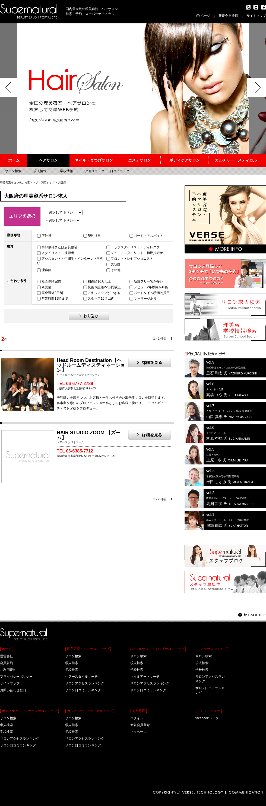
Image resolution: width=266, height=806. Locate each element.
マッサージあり (145, 298)
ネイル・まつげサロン (94, 160)
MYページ (202, 16)
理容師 (46, 270)
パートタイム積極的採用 (152, 293)
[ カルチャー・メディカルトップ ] (89, 711)
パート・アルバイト (148, 236)
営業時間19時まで (55, 298)
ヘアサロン (48, 160)
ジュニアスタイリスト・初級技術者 (137, 253)
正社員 (46, 236)
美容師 (116, 264)
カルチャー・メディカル (236, 160)
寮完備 (46, 287)
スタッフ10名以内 (101, 298)
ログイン (136, 718)
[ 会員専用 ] (138, 711)
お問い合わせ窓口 (13, 690)
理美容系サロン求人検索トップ (19, 182)
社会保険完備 (51, 281)
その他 (116, 270)
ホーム (14, 160)
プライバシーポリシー (16, 676)
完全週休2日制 (52, 293)
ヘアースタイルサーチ (81, 676)
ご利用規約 (8, 670)
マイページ (138, 732)
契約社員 (94, 236)
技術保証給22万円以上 (104, 287)
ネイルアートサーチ (145, 676)
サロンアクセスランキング (19, 738)
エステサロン (139, 160)
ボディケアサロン (184, 160)
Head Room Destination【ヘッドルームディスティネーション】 (91, 365)
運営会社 (6, 656)
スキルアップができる (104, 293)
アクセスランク (93, 171)
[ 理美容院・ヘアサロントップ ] (88, 649)
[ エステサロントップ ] (211, 649)
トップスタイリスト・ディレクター (137, 247)
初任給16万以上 (99, 281)
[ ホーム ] (6, 649)
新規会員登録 (228, 16)
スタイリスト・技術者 (58, 253)
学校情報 (66, 171)
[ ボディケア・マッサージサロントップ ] (29, 711)
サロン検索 (13, 171)
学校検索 (6, 732)
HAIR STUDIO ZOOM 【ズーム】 (89, 435)
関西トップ (48, 182)
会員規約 (6, 663)
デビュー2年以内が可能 (151, 287)
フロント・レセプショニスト (132, 259)
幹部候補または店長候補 (59, 247)
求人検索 (6, 725)
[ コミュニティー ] (208, 711)
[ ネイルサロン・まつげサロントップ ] (158, 649)
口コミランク (119, 171)
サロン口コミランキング (18, 745)
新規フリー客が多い (148, 281)
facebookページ (206, 718)
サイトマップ (256, 16)
